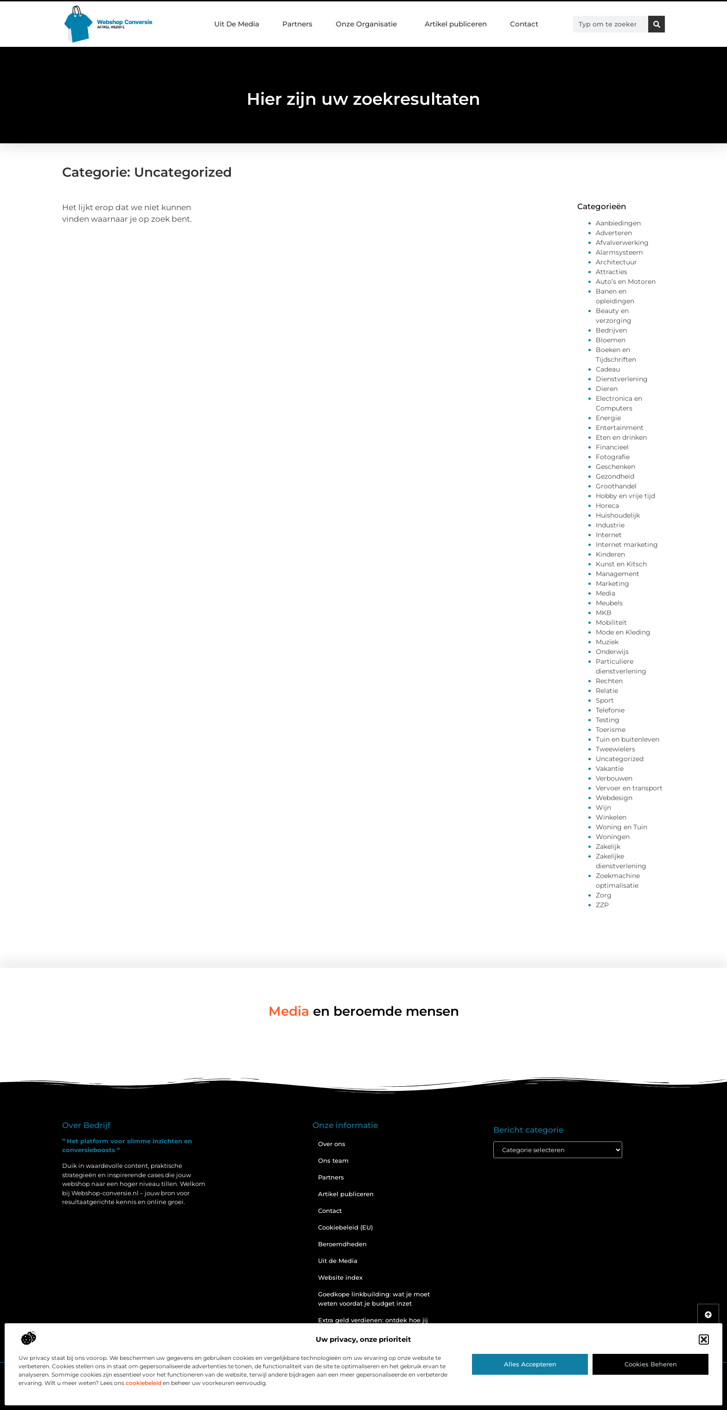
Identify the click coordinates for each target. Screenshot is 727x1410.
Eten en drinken (621, 437)
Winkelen (611, 817)
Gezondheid (615, 476)
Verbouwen (614, 778)
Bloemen (610, 340)
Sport (605, 700)
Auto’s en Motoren (626, 281)
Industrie (610, 525)
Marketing (612, 583)
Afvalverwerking (622, 242)
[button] (703, 1339)
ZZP (602, 905)
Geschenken (615, 466)
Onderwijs (612, 651)
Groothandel (616, 486)
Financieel (612, 447)
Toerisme (610, 729)
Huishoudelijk (618, 515)
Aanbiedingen (618, 223)
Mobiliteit (611, 622)
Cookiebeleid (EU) (345, 1227)
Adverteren (614, 233)
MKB (604, 613)
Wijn (603, 807)
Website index (340, 1277)
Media (605, 593)
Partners (297, 23)
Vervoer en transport (629, 788)
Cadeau (608, 369)
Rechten (609, 681)
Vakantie (610, 768)
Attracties (611, 272)
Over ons (331, 1143)
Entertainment (620, 427)
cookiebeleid (143, 1382)
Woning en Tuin (621, 827)
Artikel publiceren (456, 23)
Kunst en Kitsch (621, 564)
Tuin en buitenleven (627, 739)
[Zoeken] (656, 24)
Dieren (607, 389)
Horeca (607, 505)
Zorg (604, 895)
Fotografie (613, 457)
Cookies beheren (651, 1364)
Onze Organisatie (369, 24)
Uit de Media (337, 1260)
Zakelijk (608, 846)
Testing (607, 720)
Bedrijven (611, 330)
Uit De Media (236, 23)
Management (617, 574)
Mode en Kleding (623, 632)
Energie (608, 418)
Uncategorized (620, 759)
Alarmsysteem (619, 252)
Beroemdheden (342, 1244)
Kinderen (610, 554)
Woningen (613, 837)
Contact (524, 23)
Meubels (609, 603)
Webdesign (614, 798)
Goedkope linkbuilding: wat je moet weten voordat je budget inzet (374, 1298)
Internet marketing (627, 544)
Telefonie (610, 710)
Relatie (607, 690)
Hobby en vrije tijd (625, 496)
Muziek (607, 642)
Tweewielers (615, 749)
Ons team (333, 1160)
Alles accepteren (530, 1364)
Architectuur (616, 262)
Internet (609, 535)
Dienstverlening (622, 379)
